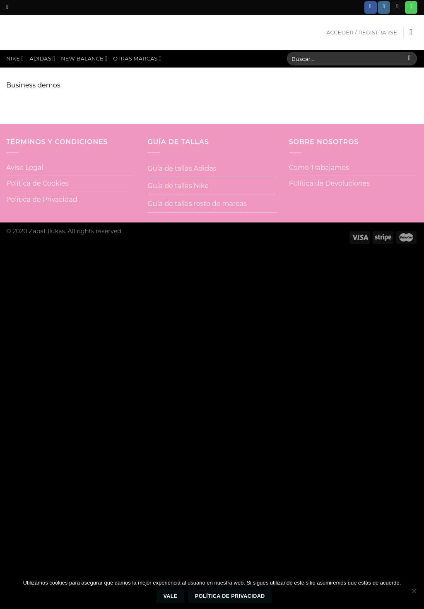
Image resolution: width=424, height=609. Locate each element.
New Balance (84, 59)
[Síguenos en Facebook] (370, 7)
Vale (170, 596)
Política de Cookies (37, 183)
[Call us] (411, 7)
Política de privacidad (230, 596)
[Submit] (409, 59)
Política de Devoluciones (329, 183)
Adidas (42, 59)
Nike (15, 59)
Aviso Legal (24, 168)
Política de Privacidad (41, 199)
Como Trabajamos (319, 168)
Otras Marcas (137, 59)
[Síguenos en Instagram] (384, 7)
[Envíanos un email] (397, 7)
